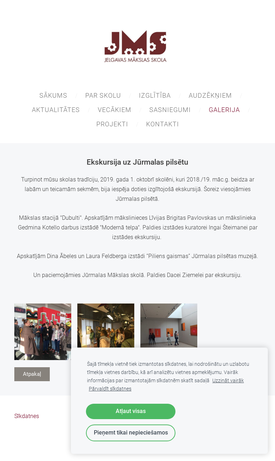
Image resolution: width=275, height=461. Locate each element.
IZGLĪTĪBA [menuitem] (155, 95)
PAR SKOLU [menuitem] (103, 95)
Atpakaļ (32, 374)
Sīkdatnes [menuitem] (26, 416)
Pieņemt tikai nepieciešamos (131, 432)
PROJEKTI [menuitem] (112, 124)
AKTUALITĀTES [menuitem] (56, 109)
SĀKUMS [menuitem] (53, 95)
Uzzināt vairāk (228, 381)
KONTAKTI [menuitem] (162, 124)
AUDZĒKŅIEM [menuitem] (210, 95)
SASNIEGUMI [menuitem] (170, 109)
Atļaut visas (131, 411)
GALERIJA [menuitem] (224, 109)
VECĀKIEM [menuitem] (114, 109)
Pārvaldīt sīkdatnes (110, 389)
